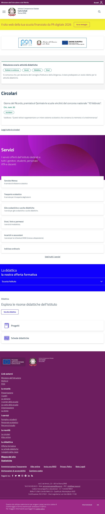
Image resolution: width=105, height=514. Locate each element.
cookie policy (40, 508)
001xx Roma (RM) (60, 483)
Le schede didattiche (9, 448)
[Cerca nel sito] (99, 12)
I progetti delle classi (9, 451)
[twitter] (16, 476)
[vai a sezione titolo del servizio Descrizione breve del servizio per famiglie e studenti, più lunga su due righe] (52, 182)
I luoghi (4, 395)
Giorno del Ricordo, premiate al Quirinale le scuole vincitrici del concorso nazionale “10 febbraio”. (52, 103)
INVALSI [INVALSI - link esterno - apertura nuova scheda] (4, 380)
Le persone (5, 398)
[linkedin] (29, 476)
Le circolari (5, 434)
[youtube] (19, 476)
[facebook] (12, 476)
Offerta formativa (8, 445)
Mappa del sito (8, 456)
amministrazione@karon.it (52, 486)
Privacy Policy (66, 466)
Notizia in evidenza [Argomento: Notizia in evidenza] (12, 70)
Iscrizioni (9, 112)
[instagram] (22, 476)
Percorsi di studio (8, 425)
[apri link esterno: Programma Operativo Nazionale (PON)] (52, 43)
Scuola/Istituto (9, 281)
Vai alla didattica (10, 312)
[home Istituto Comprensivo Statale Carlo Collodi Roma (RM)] (23, 11)
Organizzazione (7, 407)
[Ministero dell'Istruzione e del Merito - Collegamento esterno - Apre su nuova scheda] (15, 2)
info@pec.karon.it (73, 486)
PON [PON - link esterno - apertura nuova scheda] (3, 383)
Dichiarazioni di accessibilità (13, 470)
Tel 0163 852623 (31, 486)
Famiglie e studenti (9, 419)
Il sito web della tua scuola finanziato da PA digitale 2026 (36, 24)
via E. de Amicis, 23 (45, 483)
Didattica (37, 70)
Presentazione (7, 392)
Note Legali (80, 466)
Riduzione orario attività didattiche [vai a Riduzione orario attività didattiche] (20, 65)
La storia (4, 410)
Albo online (6, 437)
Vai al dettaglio (81, 24)
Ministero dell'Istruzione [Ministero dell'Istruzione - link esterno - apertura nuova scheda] (11, 377)
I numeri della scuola (9, 401)
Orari (48, 70)
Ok (98, 505)
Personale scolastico (9, 422)
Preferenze (87, 505)
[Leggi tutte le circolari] (10, 129)
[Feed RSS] (32, 476)
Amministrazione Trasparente (14, 466)
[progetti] (52, 325)
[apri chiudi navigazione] (3, 11)
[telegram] (25, 476)
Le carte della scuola (9, 404)
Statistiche (6, 460)
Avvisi (26, 70)
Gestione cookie (36, 470)
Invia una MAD (50, 466)
